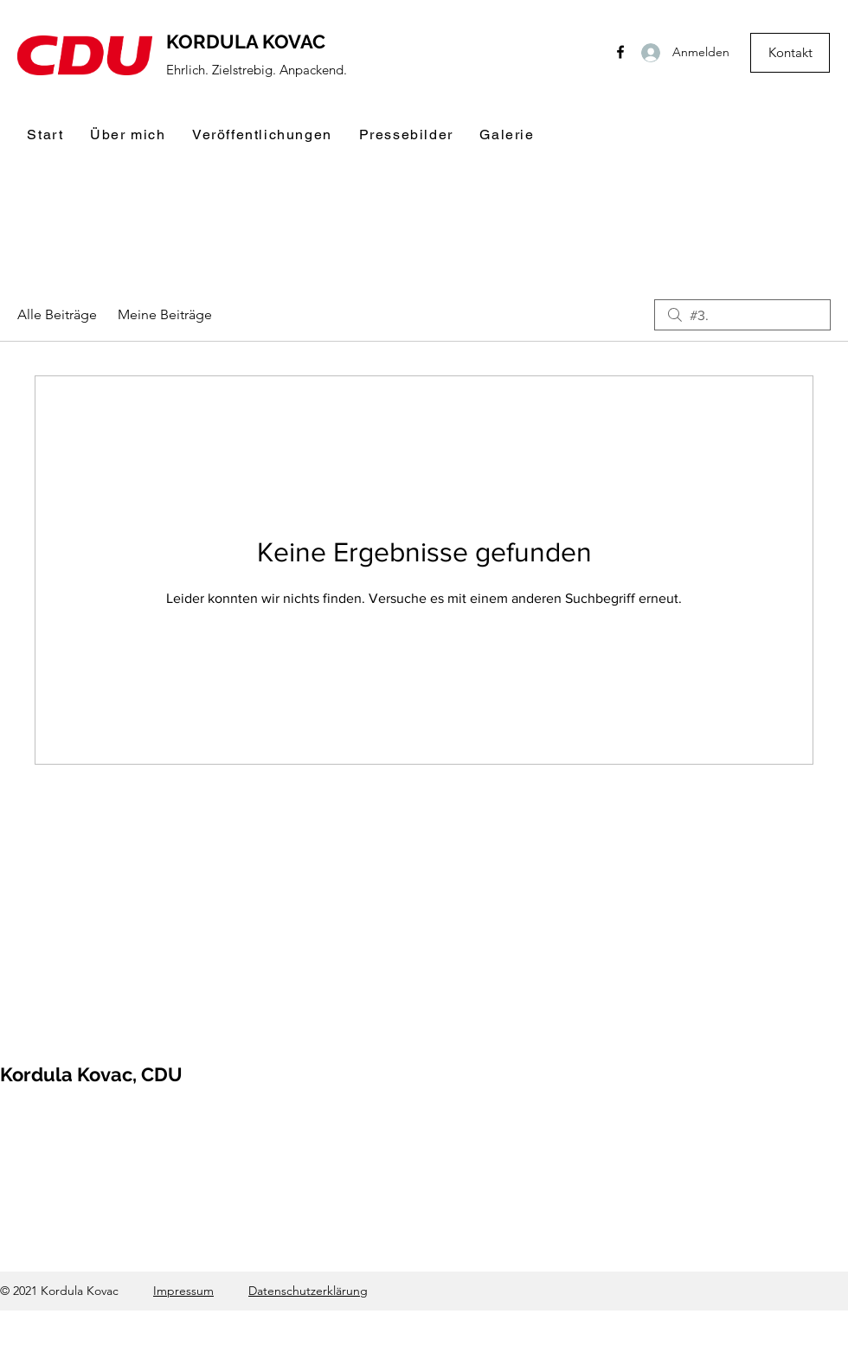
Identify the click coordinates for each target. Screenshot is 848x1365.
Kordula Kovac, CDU (91, 1074)
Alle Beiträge (57, 314)
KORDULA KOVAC (245, 41)
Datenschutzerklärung (308, 1290)
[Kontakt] (790, 53)
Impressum (183, 1290)
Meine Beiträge (165, 314)
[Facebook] (620, 52)
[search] (742, 314)
